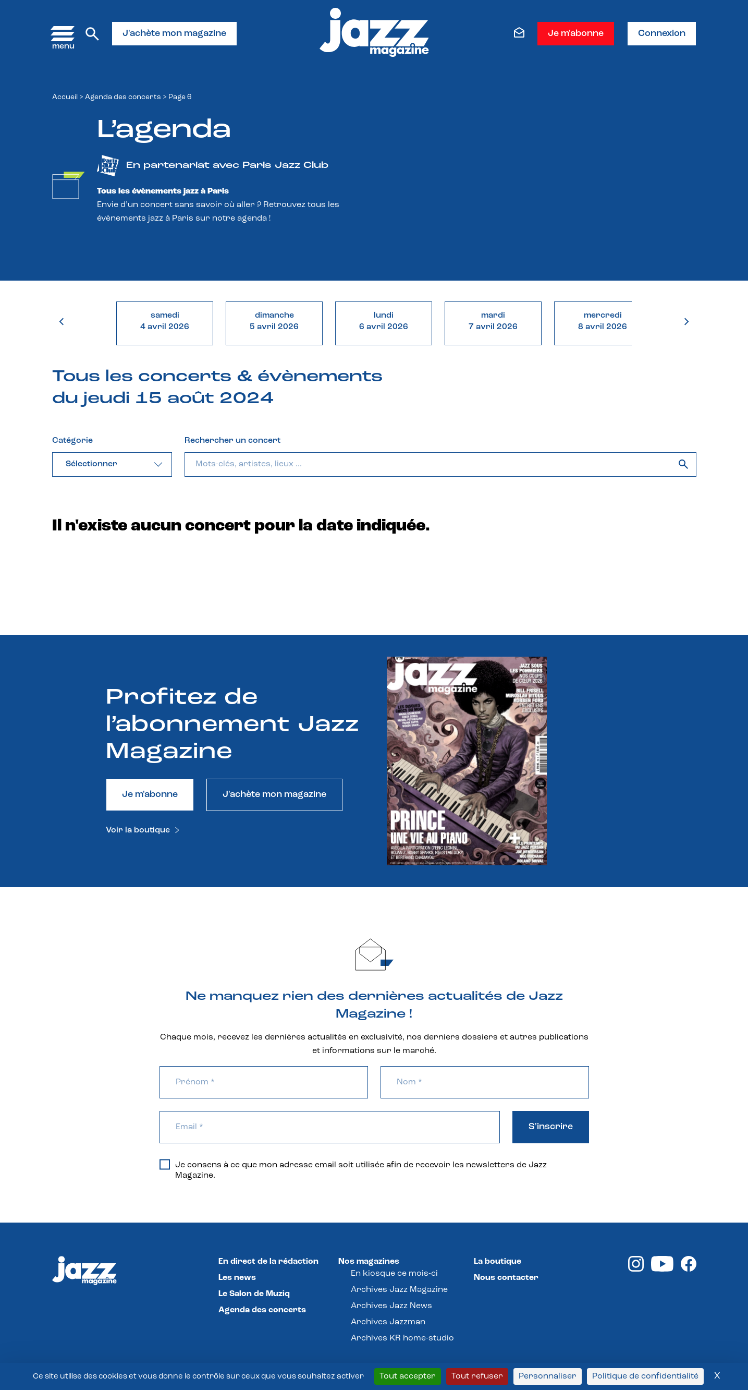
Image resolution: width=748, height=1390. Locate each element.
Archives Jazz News (391, 1306)
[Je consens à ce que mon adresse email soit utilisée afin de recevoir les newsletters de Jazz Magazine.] (165, 1164)
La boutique (497, 1262)
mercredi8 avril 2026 (602, 321)
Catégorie (72, 441)
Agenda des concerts (123, 97)
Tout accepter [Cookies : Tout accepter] (407, 1376)
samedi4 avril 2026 (164, 321)
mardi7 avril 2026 (493, 321)
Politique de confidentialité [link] (645, 1376)
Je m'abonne (576, 34)
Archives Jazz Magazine (399, 1290)
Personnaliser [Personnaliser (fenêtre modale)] (548, 1376)
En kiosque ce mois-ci (394, 1274)
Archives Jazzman (388, 1322)
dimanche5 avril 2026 (274, 321)
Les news (237, 1278)
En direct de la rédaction (268, 1262)
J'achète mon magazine (174, 34)
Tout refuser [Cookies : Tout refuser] (477, 1376)
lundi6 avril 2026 (383, 321)
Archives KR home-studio (402, 1338)
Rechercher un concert (232, 441)
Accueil (65, 97)
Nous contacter (506, 1278)
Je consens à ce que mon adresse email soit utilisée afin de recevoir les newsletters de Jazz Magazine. (353, 1170)
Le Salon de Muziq (254, 1294)
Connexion (661, 34)
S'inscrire (551, 1127)
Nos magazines (368, 1262)
